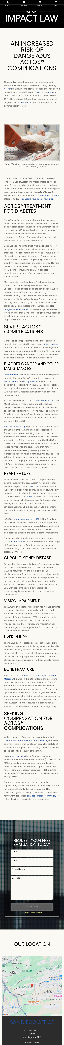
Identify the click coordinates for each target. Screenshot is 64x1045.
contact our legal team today (41, 795)
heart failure (35, 486)
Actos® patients (51, 344)
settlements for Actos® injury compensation (25, 740)
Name (14, 851)
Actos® (7, 88)
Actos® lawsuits (17, 756)
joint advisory (17, 541)
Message (16, 878)
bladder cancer (24, 102)
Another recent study (14, 426)
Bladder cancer (11, 374)
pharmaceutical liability (47, 195)
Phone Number (19, 869)
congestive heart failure (16, 309)
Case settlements (44, 92)
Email (14, 860)
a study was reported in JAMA (26, 519)
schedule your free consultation (37, 198)
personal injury (11, 381)
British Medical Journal (47, 400)
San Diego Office (32, 1022)
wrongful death (30, 381)
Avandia (29, 496)
